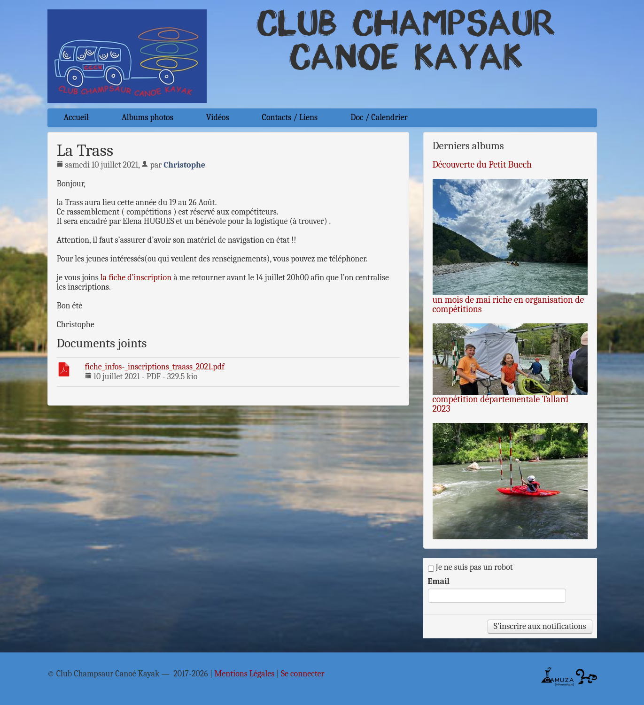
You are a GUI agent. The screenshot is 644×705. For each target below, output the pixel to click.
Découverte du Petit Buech (482, 164)
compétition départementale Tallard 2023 (501, 404)
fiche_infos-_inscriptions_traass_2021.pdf (155, 367)
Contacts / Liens (290, 118)
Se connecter (303, 674)
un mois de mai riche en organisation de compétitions (508, 304)
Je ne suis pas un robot (470, 567)
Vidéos (217, 118)
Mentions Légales (244, 674)
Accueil (76, 118)
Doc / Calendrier (378, 118)
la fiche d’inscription (136, 278)
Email (439, 581)
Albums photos (147, 118)
